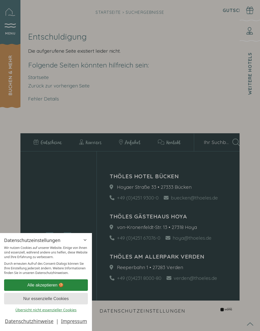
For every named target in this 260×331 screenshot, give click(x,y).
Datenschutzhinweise (29, 321)
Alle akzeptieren (46, 285)
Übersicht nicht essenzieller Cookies (45, 309)
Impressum (74, 321)
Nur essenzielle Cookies (46, 298)
